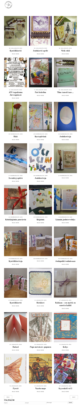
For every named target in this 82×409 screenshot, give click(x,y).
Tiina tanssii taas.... (65, 92)
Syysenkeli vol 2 (65, 389)
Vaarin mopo (40, 389)
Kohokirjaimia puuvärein (15, 220)
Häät (15, 137)
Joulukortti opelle (40, 51)
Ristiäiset (40, 303)
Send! (70, 402)
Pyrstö (15, 389)
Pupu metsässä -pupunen (40, 347)
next (73, 397)
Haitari (15, 347)
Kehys (65, 347)
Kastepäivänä (40, 137)
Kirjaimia (40, 220)
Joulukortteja (65, 137)
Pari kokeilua (40, 92)
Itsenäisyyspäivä (16, 178)
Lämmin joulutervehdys (65, 220)
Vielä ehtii (65, 51)
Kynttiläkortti (15, 51)
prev (8, 397)
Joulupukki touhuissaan (65, 261)
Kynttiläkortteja (16, 261)
